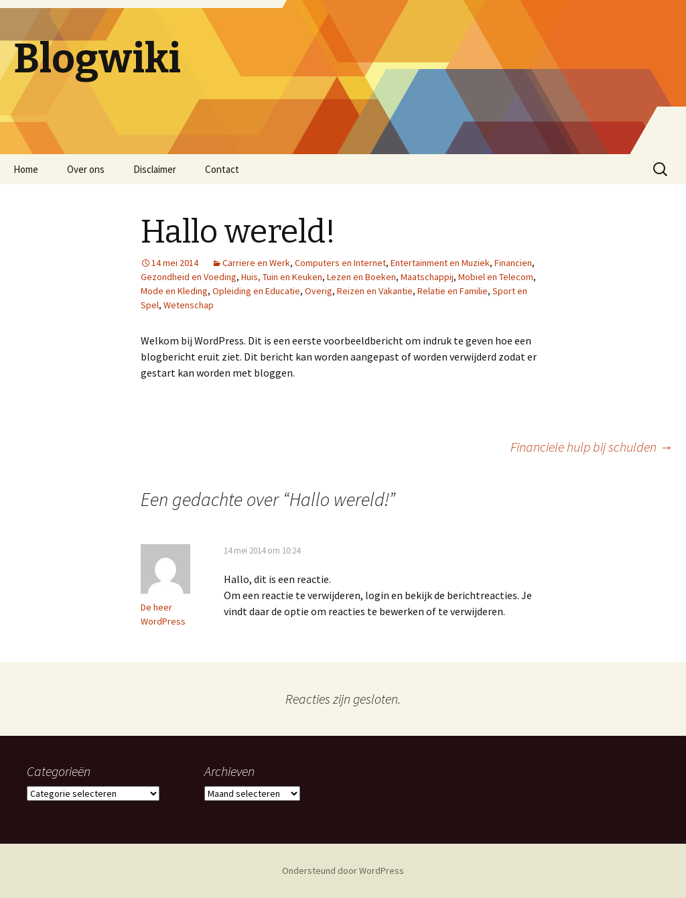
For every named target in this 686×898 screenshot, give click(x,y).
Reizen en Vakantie (375, 291)
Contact (222, 169)
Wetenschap (188, 305)
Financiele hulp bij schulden (591, 446)
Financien (513, 263)
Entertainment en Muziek (440, 263)
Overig (318, 291)
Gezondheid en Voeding (188, 277)
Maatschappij (427, 277)
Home (25, 169)
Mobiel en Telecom (495, 277)
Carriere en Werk (256, 263)
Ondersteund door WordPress (343, 870)
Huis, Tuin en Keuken (281, 277)
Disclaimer (154, 169)
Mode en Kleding (174, 291)
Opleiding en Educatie (256, 291)
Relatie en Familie (452, 291)
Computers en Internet (340, 263)
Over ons (86, 169)
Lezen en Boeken (361, 277)
